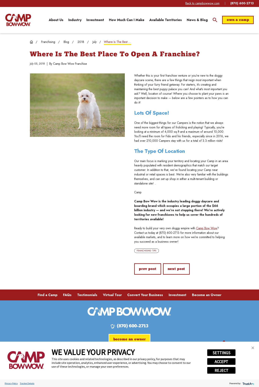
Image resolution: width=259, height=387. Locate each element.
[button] (253, 348)
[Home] (18, 20)
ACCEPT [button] (221, 361)
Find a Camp (47, 295)
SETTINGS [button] (221, 352)
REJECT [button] (221, 370)
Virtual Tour (112, 295)
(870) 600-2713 (242, 3)
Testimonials (87, 295)
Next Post (176, 269)
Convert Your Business (145, 295)
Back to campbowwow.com (202, 3)
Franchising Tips (146, 250)
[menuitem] (56, 20)
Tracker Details (27, 383)
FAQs (67, 295)
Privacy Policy (11, 383)
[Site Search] (215, 20)
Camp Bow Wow (206, 228)
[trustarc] (248, 383)
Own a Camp (238, 20)
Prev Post (147, 269)
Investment (177, 295)
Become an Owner (206, 295)
